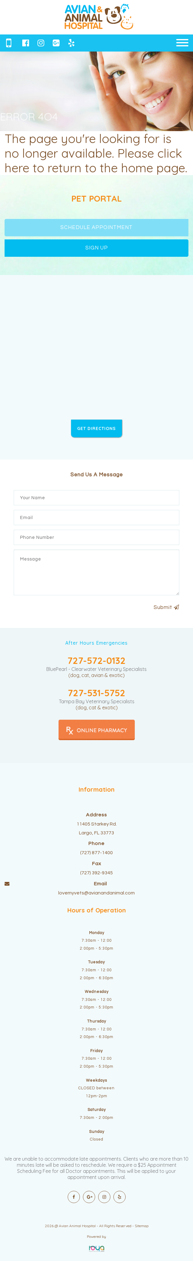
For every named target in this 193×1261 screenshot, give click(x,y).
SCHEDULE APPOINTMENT (96, 227)
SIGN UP (96, 248)
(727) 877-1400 (96, 852)
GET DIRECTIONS (96, 428)
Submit (166, 607)
